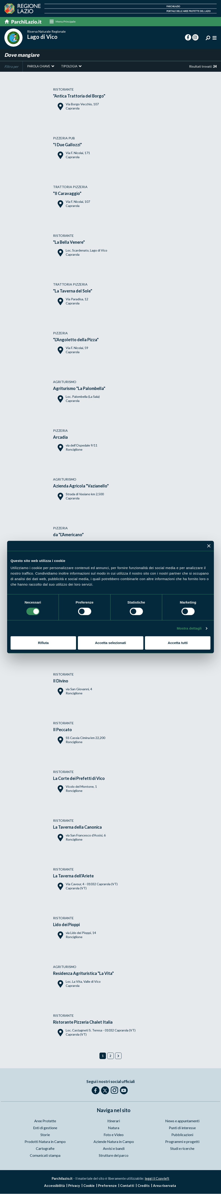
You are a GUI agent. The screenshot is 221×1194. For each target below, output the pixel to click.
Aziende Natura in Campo (114, 1142)
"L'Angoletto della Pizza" (76, 339)
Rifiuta (43, 643)
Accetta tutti (178, 643)
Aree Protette (45, 1121)
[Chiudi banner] (208, 545)
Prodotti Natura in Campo (45, 1142)
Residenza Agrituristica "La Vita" (83, 973)
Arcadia (60, 437)
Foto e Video (114, 1135)
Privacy (74, 1186)
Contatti (127, 1186)
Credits (144, 1186)
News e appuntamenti (182, 1121)
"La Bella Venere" (69, 242)
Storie (45, 1135)
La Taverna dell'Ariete (73, 876)
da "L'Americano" (68, 534)
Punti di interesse (182, 1128)
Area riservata (164, 1186)
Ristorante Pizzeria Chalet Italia (83, 1022)
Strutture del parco (113, 1155)
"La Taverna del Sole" (72, 291)
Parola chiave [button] (38, 66)
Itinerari (113, 1121)
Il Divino (60, 681)
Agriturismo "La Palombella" (79, 388)
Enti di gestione (45, 1128)
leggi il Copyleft (157, 1179)
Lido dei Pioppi (66, 924)
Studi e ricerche (182, 1148)
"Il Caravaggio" (67, 193)
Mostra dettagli (189, 628)
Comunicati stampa (45, 1155)
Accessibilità (54, 1186)
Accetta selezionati (110, 643)
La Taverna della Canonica (77, 827)
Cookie (89, 1186)
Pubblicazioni (182, 1135)
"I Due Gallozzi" (67, 144)
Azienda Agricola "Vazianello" (81, 486)
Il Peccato (62, 729)
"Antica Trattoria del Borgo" (79, 96)
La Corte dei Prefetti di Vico (79, 778)
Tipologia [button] (69, 66)
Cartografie (45, 1148)
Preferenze (107, 1186)
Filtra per (11, 67)
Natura (113, 1128)
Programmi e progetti (182, 1142)
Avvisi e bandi (114, 1148)
